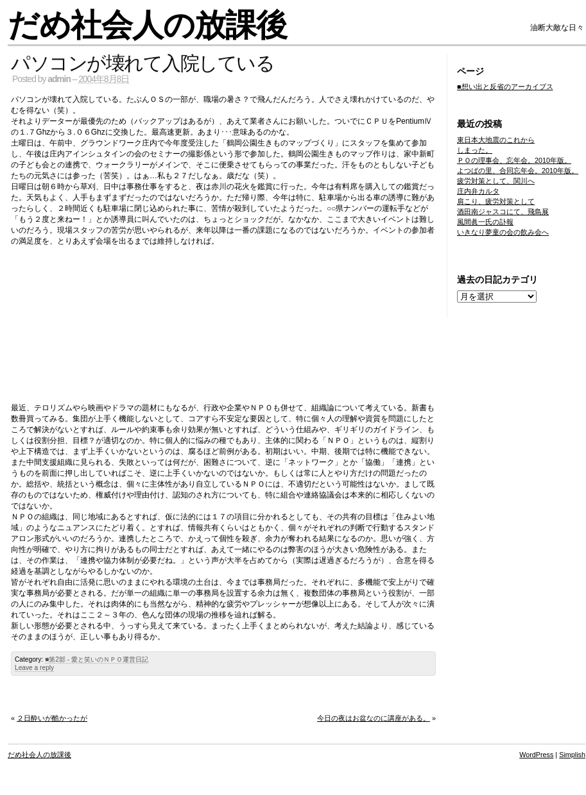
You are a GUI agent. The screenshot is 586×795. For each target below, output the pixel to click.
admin (59, 79)
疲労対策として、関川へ (496, 181)
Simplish (572, 754)
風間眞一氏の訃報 (485, 222)
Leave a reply (34, 667)
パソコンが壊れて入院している (142, 63)
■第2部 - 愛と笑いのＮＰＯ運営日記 (96, 659)
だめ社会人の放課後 (147, 25)
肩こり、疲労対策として (496, 201)
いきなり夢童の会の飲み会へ (503, 232)
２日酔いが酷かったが (52, 718)
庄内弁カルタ (478, 191)
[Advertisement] (223, 320)
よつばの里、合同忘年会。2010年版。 (517, 170)
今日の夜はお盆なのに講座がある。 (373, 718)
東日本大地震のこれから (496, 140)
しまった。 (474, 150)
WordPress (536, 754)
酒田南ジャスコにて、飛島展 (503, 211)
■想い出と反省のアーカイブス (505, 86)
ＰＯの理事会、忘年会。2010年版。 (514, 160)
